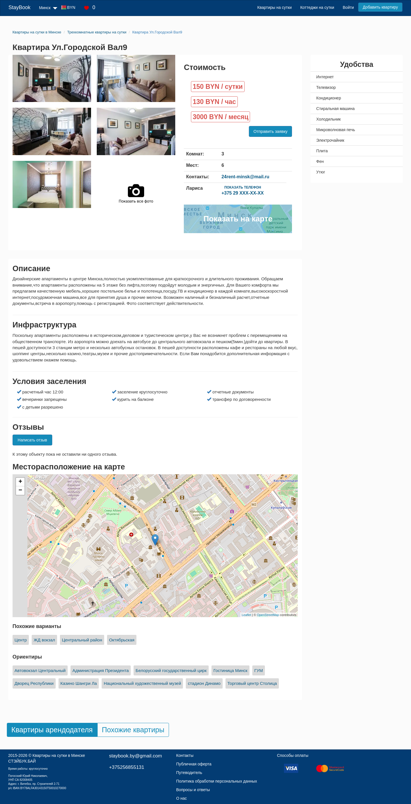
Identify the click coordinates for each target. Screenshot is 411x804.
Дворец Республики (34, 683)
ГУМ (258, 670)
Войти (348, 7)
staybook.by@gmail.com (135, 756)
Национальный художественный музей (142, 683)
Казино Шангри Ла (79, 683)
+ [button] (20, 482)
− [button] (20, 490)
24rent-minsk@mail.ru (245, 176)
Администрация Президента (100, 670)
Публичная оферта (193, 764)
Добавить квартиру (380, 7)
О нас (181, 798)
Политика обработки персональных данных (216, 781)
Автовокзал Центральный (40, 670)
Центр (21, 639)
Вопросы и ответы (193, 789)
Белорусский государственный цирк (171, 670)
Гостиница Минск (230, 670)
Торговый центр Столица (252, 683)
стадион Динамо (204, 683)
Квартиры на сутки (274, 7)
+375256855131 (126, 767)
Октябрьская (121, 639)
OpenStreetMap (268, 615)
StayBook (20, 7)
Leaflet (246, 615)
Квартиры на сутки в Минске (59, 755)
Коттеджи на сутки (317, 7)
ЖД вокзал (44, 639)
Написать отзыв (32, 440)
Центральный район (82, 639)
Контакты (184, 755)
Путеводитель (189, 772)
